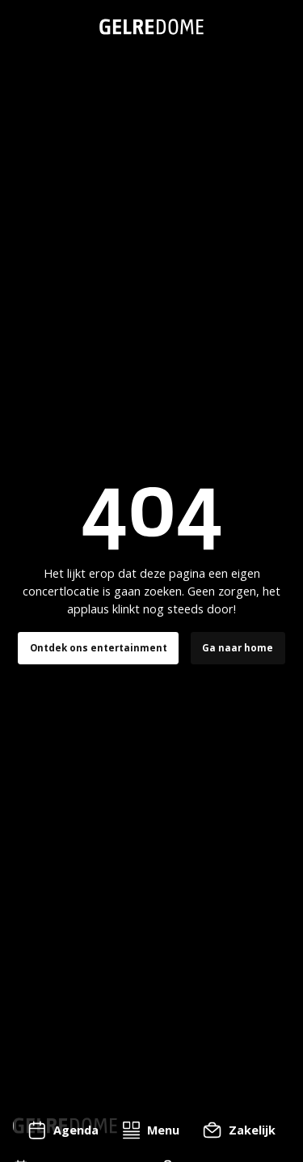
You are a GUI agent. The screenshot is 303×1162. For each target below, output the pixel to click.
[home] (151, 27)
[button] (150, 1130)
